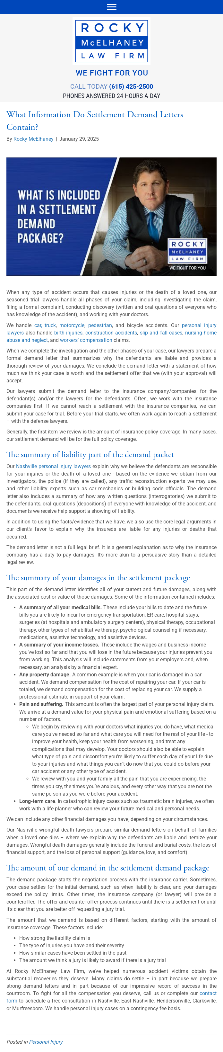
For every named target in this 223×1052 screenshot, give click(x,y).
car (37, 325)
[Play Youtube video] (111, 216)
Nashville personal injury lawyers (53, 466)
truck (50, 325)
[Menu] (111, 7)
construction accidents (111, 333)
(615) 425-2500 (131, 86)
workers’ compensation (86, 340)
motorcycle (71, 325)
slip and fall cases (161, 333)
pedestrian (100, 325)
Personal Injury (46, 1042)
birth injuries (68, 333)
